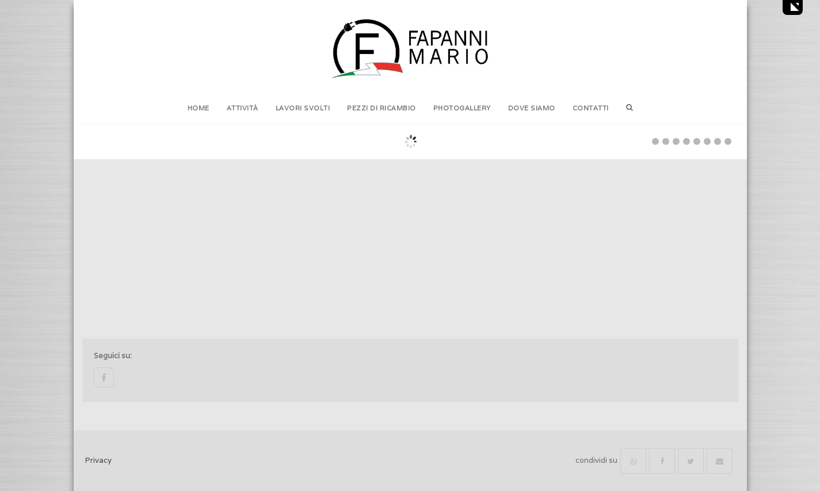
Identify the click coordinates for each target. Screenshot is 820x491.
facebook (104, 377)
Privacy (98, 460)
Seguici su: (113, 355)
